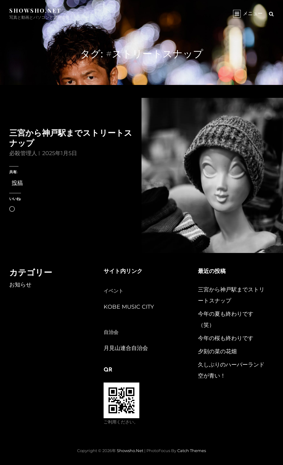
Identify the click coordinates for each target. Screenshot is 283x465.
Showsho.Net (35, 10)
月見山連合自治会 (126, 348)
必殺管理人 (23, 153)
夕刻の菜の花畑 (217, 351)
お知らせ (20, 284)
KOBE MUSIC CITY (129, 306)
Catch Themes (191, 450)
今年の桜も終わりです (225, 338)
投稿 (17, 181)
